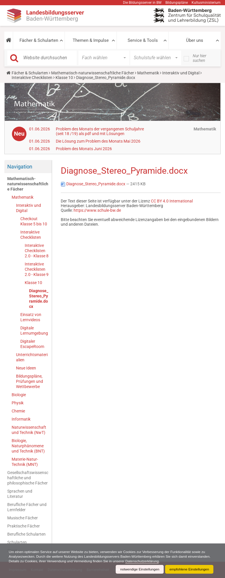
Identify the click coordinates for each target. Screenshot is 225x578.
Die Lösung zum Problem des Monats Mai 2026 (98, 141)
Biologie (19, 394)
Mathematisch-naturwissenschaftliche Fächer (92, 73)
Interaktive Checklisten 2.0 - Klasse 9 (37, 269)
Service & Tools (143, 40)
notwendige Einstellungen (139, 569)
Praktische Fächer (23, 526)
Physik (18, 403)
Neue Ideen (26, 368)
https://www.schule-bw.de (97, 210)
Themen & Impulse (91, 40)
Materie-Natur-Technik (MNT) (25, 462)
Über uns (194, 40)
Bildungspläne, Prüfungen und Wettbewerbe (29, 381)
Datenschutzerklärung (168, 561)
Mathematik (148, 73)
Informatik (21, 419)
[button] (8, 40)
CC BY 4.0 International (172, 201)
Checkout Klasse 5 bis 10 (33, 221)
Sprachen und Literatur (19, 494)
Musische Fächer (22, 518)
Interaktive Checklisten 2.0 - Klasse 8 (37, 250)
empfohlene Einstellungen (189, 569)
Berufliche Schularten (26, 534)
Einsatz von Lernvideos (30, 317)
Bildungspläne (176, 3)
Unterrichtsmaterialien (32, 357)
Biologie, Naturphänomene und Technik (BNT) (28, 445)
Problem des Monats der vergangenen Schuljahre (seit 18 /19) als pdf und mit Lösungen (100, 131)
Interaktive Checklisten (32, 77)
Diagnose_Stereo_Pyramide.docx (38, 298)
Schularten (17, 542)
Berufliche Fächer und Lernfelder (27, 507)
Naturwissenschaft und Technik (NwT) (29, 430)
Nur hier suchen (199, 58)
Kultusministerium (206, 3)
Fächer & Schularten (38, 40)
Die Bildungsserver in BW (142, 3)
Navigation (19, 167)
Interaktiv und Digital (180, 73)
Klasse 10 (64, 77)
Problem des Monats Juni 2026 (84, 148)
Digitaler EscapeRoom (32, 344)
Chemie (18, 411)
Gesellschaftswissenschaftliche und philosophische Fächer (27, 477)
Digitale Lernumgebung (34, 330)
